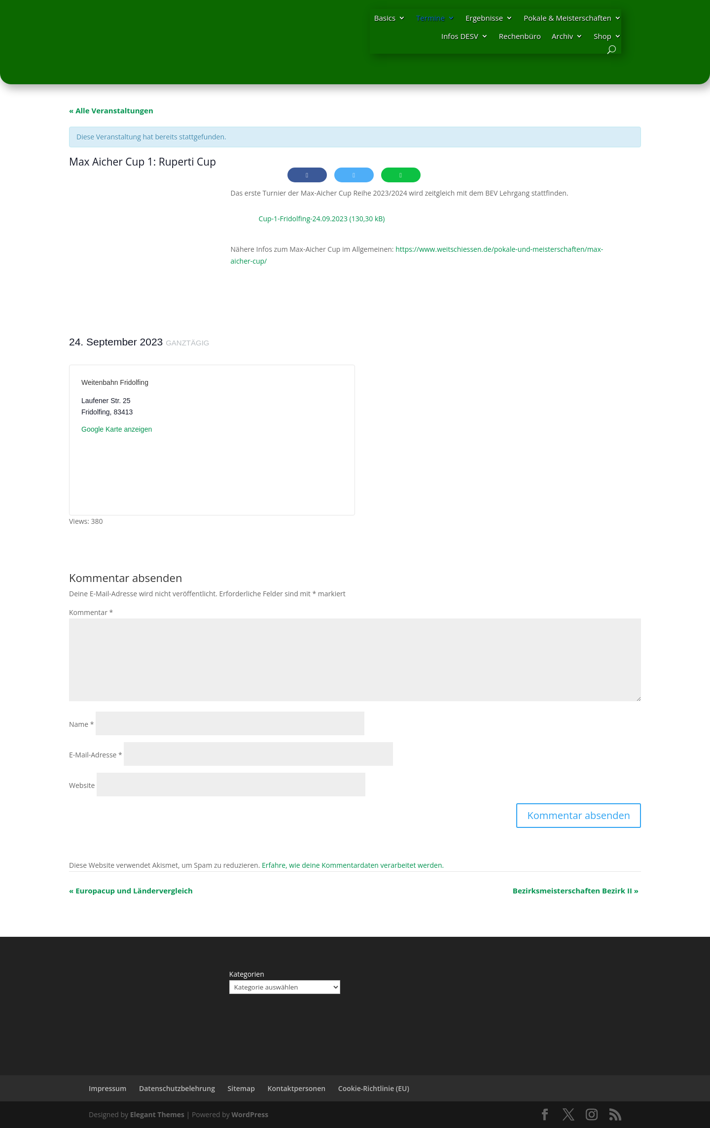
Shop (602, 36)
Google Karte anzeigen (116, 429)
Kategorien (246, 974)
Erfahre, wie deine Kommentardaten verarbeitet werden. (353, 865)
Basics (384, 18)
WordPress (249, 1114)
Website (82, 785)
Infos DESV (459, 36)
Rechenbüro (520, 36)
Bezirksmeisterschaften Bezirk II (576, 890)
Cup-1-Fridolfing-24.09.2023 (303, 218)
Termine (430, 18)
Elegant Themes (157, 1114)
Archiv (562, 36)
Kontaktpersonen (297, 1088)
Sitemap (241, 1088)
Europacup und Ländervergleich (131, 890)
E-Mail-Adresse (95, 754)
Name (81, 724)
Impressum (107, 1088)
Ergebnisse (484, 18)
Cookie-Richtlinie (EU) (373, 1088)
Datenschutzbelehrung (177, 1088)
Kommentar (91, 612)
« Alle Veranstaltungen (111, 110)
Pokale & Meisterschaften (567, 18)
